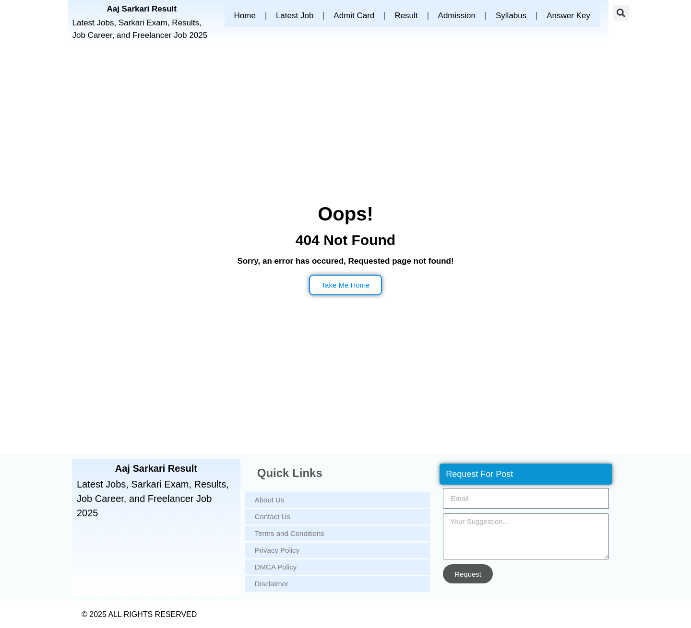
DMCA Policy (276, 567)
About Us (270, 500)
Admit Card (354, 15)
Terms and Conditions (289, 533)
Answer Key (568, 15)
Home (245, 15)
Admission (457, 15)
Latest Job (294, 15)
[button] (621, 13)
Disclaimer (271, 584)
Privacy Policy (277, 550)
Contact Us (272, 516)
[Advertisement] (345, 127)
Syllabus (511, 15)
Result (405, 15)
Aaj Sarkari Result (142, 8)
